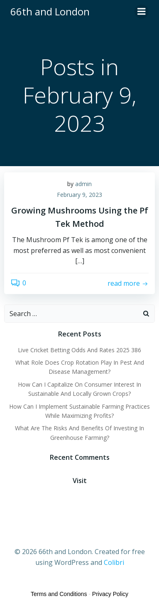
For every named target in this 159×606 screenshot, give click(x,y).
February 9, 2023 (79, 195)
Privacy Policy (110, 594)
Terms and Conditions (59, 594)
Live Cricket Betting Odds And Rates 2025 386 (79, 350)
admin (83, 184)
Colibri (114, 562)
